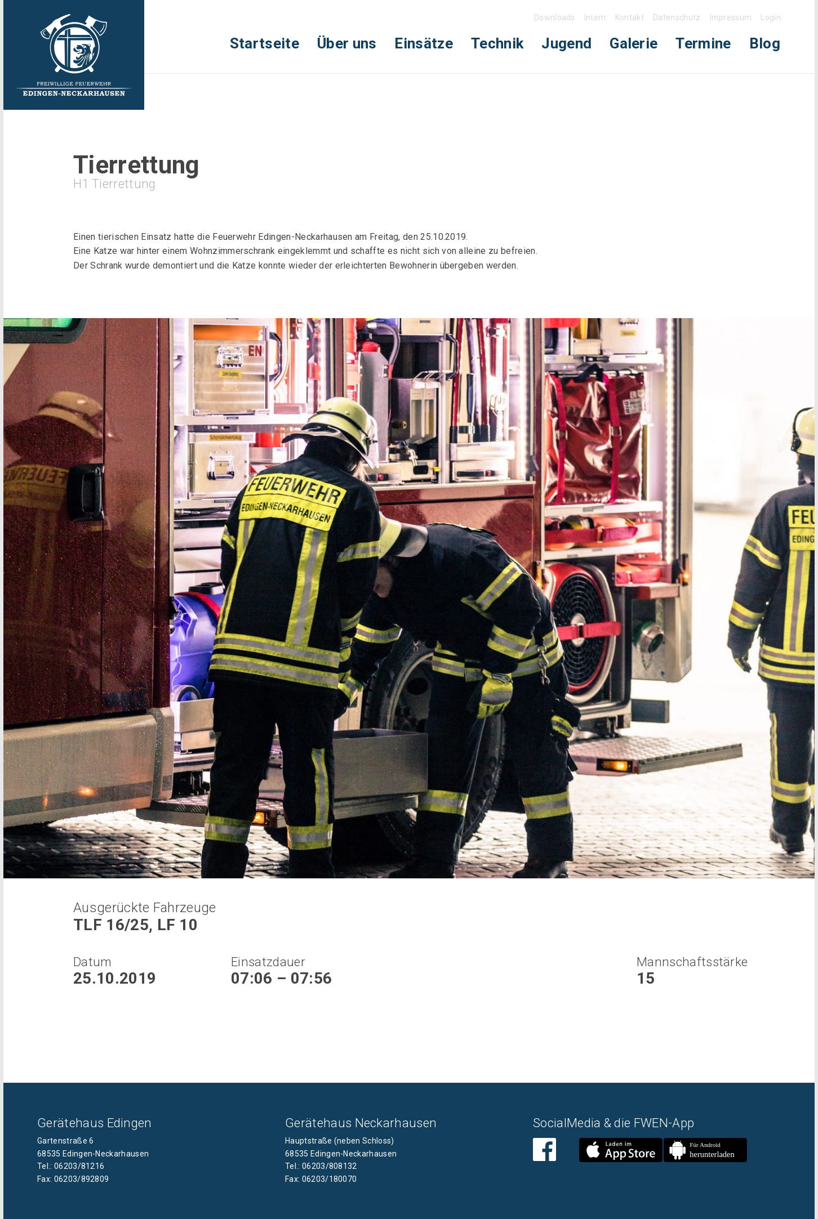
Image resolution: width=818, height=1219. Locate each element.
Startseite (264, 43)
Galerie (633, 43)
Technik (497, 43)
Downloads (554, 17)
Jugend (566, 43)
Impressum (731, 17)
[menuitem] (264, 43)
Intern (595, 17)
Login (771, 17)
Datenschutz (677, 17)
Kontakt (629, 17)
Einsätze (423, 43)
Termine (703, 43)
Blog (764, 43)
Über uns (347, 43)
